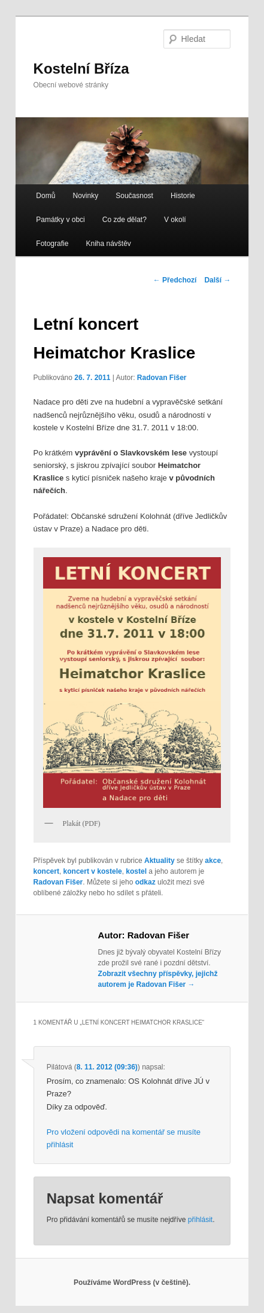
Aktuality (159, 860)
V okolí (175, 219)
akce (213, 860)
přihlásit (200, 1219)
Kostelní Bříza (81, 68)
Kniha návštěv (108, 243)
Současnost (134, 196)
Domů (45, 196)
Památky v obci (60, 219)
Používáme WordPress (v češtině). (132, 1282)
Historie (183, 196)
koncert (46, 871)
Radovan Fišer (162, 377)
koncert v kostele (92, 871)
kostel (136, 871)
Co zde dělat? (124, 219)
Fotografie (52, 243)
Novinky (85, 196)
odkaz (145, 882)
